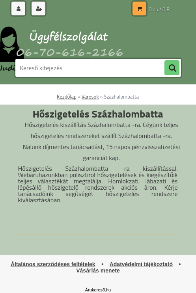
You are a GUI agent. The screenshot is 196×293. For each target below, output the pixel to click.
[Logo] (69, 38)
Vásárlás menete (98, 270)
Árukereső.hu (98, 289)
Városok (90, 97)
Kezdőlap (67, 97)
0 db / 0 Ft (160, 9)
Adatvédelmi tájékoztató (141, 264)
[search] (172, 68)
